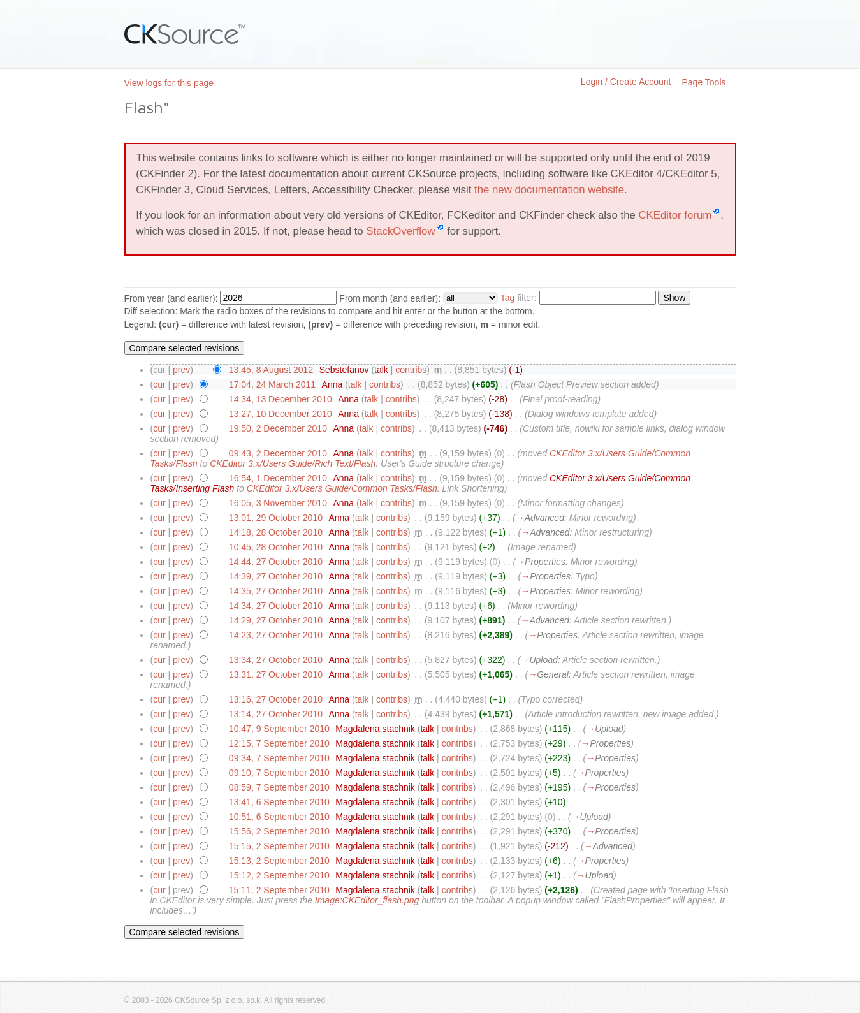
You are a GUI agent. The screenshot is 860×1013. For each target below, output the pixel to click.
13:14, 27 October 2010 (276, 714)
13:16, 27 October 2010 (276, 699)
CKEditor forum (674, 215)
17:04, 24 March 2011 (272, 384)
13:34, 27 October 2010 (276, 660)
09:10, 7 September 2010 (279, 773)
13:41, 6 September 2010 (279, 802)
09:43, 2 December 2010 (278, 453)
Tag (507, 298)
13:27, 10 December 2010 (280, 414)
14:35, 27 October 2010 (276, 591)
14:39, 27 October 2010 (276, 576)
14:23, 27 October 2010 (276, 635)
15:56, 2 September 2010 (279, 831)
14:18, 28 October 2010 (276, 532)
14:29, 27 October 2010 (276, 620)
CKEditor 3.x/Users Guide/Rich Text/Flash (292, 463)
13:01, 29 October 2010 (276, 518)
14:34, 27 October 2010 (276, 606)
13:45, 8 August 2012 (271, 370)
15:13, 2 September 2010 (279, 861)
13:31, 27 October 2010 (276, 674)
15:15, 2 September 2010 (279, 846)
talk (381, 370)
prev (181, 370)
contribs (410, 370)
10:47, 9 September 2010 (279, 729)
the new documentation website (549, 190)
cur (159, 384)
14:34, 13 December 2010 (280, 399)
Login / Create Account (626, 82)
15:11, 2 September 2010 (279, 890)
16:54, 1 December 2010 (278, 478)
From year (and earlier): (171, 298)
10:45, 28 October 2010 (276, 547)
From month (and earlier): (390, 298)
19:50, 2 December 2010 (278, 428)
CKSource (185, 34)
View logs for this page (169, 83)
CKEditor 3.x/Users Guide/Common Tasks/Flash (342, 488)
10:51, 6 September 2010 (279, 817)
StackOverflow (400, 231)
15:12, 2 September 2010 (279, 875)
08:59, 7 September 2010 (279, 787)
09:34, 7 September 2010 (279, 758)
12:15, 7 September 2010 (279, 743)
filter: (518, 298)
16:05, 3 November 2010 (278, 503)
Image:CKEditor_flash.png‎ (367, 900)
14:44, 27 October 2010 (276, 562)
